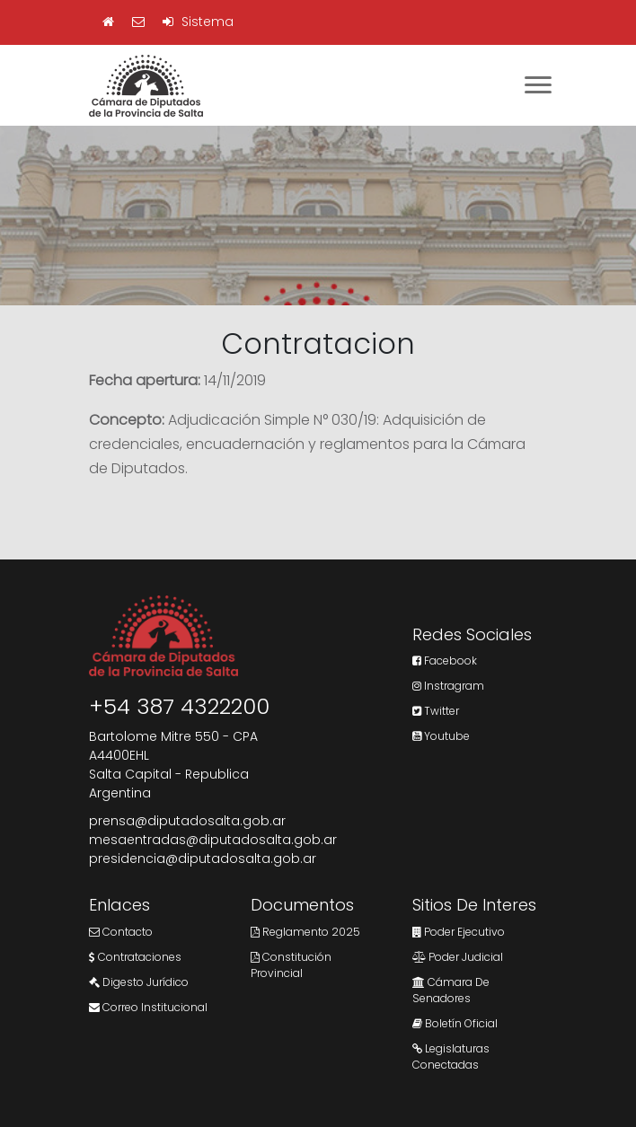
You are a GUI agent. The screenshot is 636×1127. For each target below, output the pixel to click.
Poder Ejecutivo (458, 931)
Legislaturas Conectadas (451, 1056)
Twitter (435, 710)
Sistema (198, 22)
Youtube (441, 736)
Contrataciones (135, 956)
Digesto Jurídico (139, 982)
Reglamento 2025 (305, 931)
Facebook (444, 660)
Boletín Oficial (455, 1023)
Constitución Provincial (291, 965)
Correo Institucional (148, 1007)
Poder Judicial (457, 956)
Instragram (448, 685)
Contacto (121, 931)
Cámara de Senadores (451, 990)
